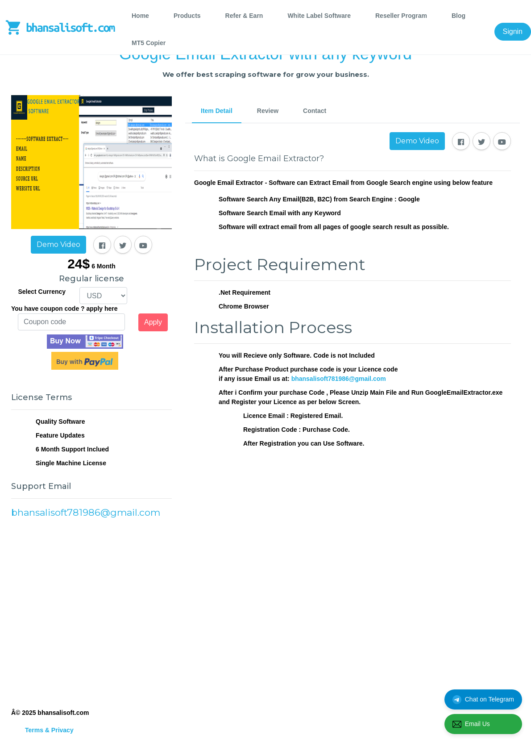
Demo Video (58, 244)
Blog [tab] (458, 15)
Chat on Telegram (483, 699)
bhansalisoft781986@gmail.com (338, 378)
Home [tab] (140, 15)
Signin (513, 31)
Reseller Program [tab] (401, 15)
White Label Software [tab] (319, 15)
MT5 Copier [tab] (149, 42)
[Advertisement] (91, 612)
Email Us (471, 724)
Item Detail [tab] (216, 110)
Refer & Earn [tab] (244, 15)
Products (187, 15)
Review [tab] (267, 110)
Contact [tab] (314, 110)
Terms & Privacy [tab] (49, 730)
